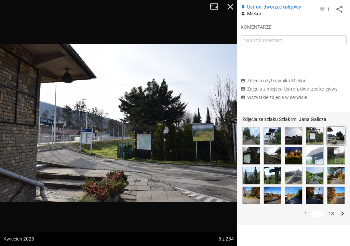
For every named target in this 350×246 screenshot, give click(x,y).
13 (331, 213)
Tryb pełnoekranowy (217, 7)
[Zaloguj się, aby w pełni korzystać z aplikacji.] (323, 9)
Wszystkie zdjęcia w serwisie (274, 97)
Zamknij (230, 7)
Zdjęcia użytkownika (273, 80)
